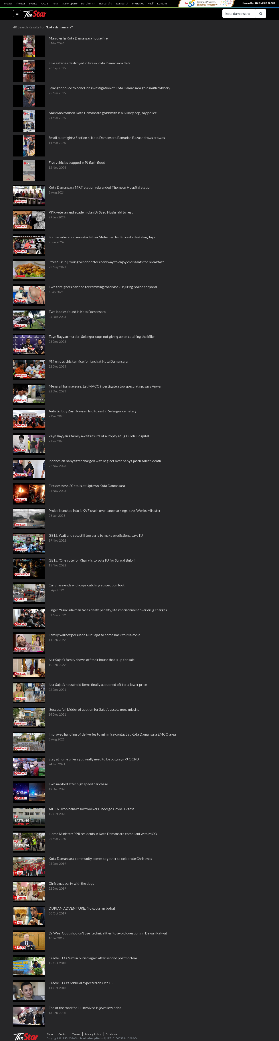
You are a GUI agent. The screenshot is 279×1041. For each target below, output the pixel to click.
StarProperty (69, 3)
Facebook (111, 1034)
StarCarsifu (105, 3)
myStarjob (138, 3)
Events (33, 3)
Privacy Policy (93, 1034)
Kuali (151, 3)
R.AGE (44, 3)
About (50, 1034)
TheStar (20, 3)
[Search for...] (239, 13)
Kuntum (162, 3)
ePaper (8, 3)
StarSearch (122, 3)
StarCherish (88, 3)
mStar (55, 3)
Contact (63, 1034)
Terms (76, 1034)
